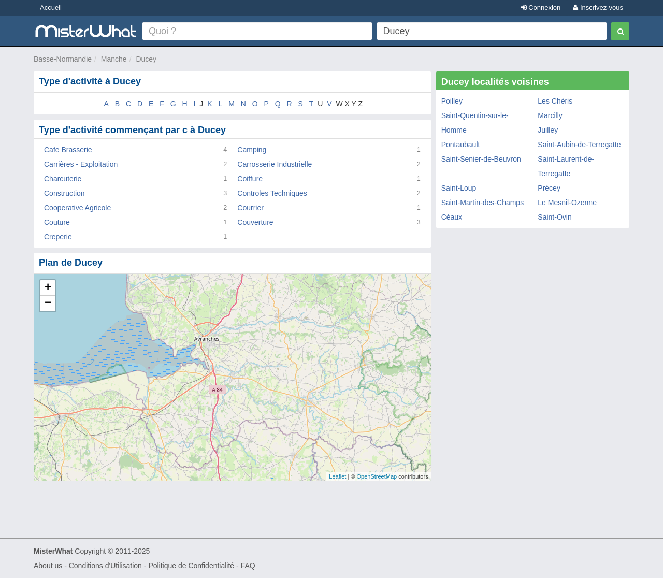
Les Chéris (555, 101)
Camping (251, 150)
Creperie (58, 237)
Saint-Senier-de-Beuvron (481, 159)
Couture (57, 222)
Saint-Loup (459, 188)
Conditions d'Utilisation (105, 565)
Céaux (451, 217)
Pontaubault (460, 144)
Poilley (452, 101)
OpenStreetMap (376, 476)
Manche (114, 59)
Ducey (146, 59)
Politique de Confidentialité (191, 565)
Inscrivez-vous (598, 7)
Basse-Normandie (63, 59)
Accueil (51, 7)
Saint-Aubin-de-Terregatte (579, 144)
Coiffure (250, 179)
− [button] (48, 303)
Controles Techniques (272, 193)
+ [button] (48, 288)
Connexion (541, 7)
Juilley (548, 130)
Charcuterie (62, 179)
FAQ (248, 565)
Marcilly (550, 115)
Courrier (250, 208)
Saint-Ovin (554, 217)
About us (48, 565)
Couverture (255, 222)
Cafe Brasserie (68, 150)
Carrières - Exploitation (81, 164)
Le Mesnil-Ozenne (567, 202)
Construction (64, 193)
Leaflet (337, 476)
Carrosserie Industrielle (274, 164)
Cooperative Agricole (77, 208)
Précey (549, 188)
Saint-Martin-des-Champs (482, 202)
